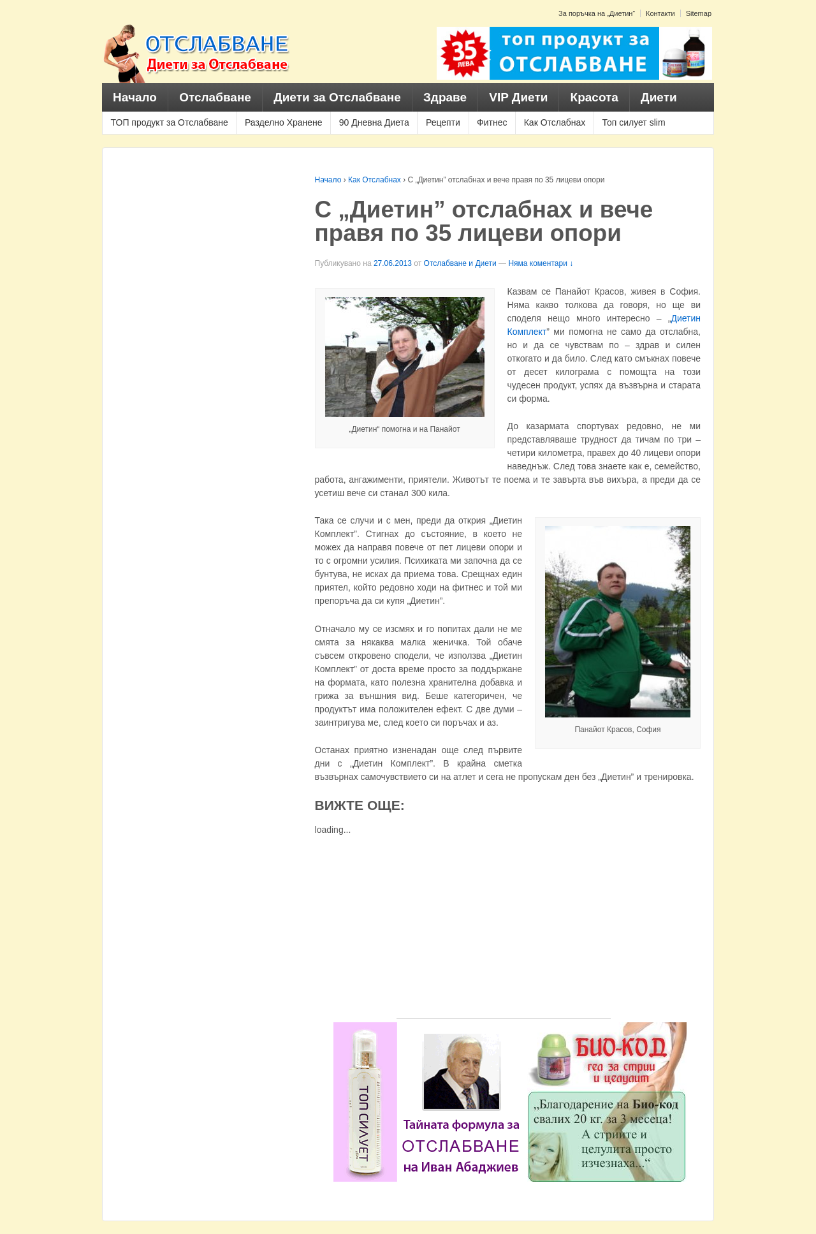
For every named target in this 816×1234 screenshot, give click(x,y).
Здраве (445, 97)
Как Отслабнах (555, 122)
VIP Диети (518, 97)
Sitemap (698, 13)
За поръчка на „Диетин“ (596, 13)
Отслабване (215, 97)
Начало (135, 97)
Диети (659, 97)
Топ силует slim (633, 122)
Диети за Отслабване (337, 97)
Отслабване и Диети (460, 263)
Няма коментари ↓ (540, 263)
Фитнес (492, 122)
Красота (594, 97)
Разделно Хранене (284, 122)
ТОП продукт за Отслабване (169, 122)
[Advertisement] (504, 929)
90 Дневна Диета (374, 122)
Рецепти (443, 122)
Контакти (660, 13)
